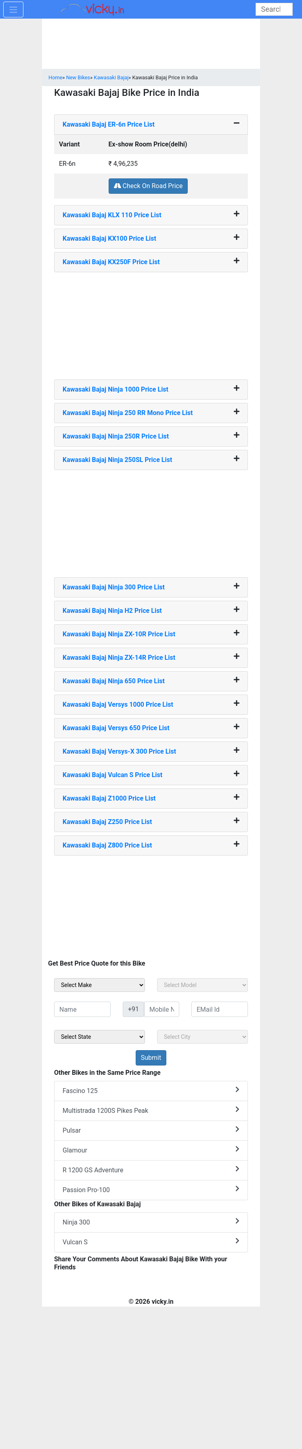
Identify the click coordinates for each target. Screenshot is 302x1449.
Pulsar (151, 1130)
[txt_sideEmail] (219, 1009)
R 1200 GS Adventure (151, 1169)
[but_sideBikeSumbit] (151, 1058)
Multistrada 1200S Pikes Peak (151, 1110)
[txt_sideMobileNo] (161, 1009)
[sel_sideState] (99, 1037)
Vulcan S (151, 1241)
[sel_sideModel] (202, 985)
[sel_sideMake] (99, 985)
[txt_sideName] (82, 1009)
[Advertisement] (151, 322)
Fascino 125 (151, 1090)
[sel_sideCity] (202, 1037)
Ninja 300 (151, 1222)
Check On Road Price (148, 186)
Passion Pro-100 (151, 1189)
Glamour (151, 1150)
